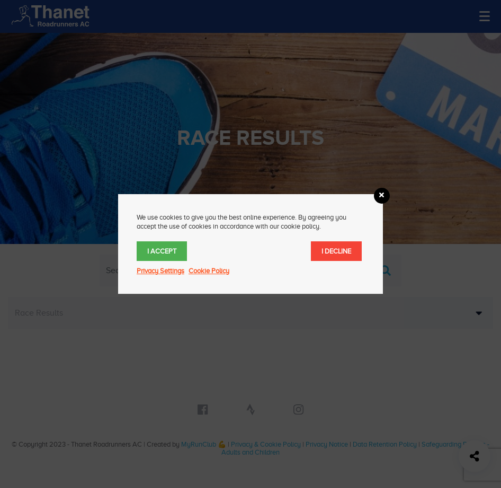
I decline (336, 251)
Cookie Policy (209, 271)
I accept (161, 251)
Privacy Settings (160, 271)
